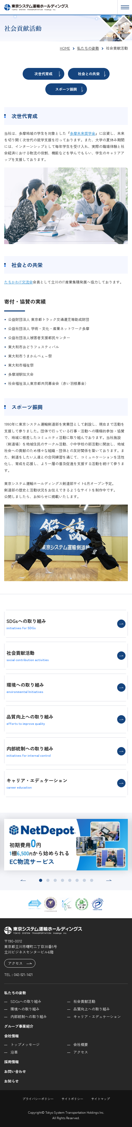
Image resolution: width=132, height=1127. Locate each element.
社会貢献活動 (84, 1001)
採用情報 (11, 1061)
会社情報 (11, 1035)
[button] (23, 880)
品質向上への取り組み (91, 1009)
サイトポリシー (72, 1098)
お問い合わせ (15, 1071)
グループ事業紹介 (18, 1026)
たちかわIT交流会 (18, 282)
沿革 (14, 1052)
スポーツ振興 (69, 89)
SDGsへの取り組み (25, 1001)
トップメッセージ (25, 1044)
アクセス (20, 963)
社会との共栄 (92, 74)
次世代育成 (47, 74)
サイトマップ (100, 1098)
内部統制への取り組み (28, 1016)
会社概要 (80, 1044)
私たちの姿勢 (15, 992)
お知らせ (11, 1081)
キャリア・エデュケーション (97, 1016)
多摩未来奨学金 (82, 133)
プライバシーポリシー (38, 1098)
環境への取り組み (25, 1009)
